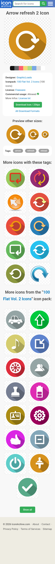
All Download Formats (27, 111)
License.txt (24, 98)
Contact (46, 524)
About (36, 524)
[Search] (43, 3)
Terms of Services (30, 529)
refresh (30, 150)
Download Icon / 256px (28, 104)
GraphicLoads (24, 77)
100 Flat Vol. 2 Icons (28, 81)
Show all (27, 509)
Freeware (20, 90)
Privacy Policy (10, 529)
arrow (18, 150)
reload (44, 150)
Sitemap (47, 529)
